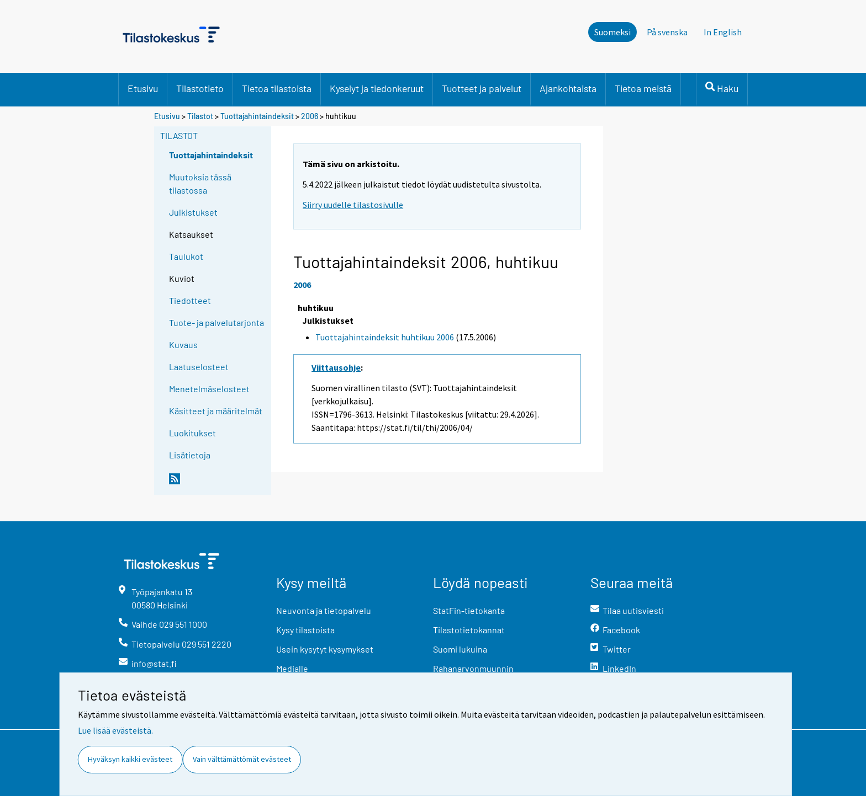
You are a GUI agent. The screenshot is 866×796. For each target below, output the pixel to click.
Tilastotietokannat (469, 629)
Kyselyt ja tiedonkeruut (377, 88)
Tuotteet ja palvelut (481, 88)
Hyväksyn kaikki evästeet (130, 759)
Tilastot (200, 116)
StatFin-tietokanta (469, 610)
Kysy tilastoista (305, 629)
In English (723, 32)
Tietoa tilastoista (276, 88)
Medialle (292, 668)
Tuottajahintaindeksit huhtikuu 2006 (384, 337)
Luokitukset (192, 433)
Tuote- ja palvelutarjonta (216, 322)
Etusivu (143, 88)
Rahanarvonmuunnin (473, 668)
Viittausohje (336, 367)
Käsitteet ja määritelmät (215, 410)
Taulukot (186, 256)
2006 (309, 116)
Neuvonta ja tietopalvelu (323, 610)
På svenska (667, 32)
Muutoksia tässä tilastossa (200, 183)
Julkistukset (193, 212)
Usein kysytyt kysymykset (324, 649)
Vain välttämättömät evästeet (242, 759)
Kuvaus (183, 344)
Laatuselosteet (199, 366)
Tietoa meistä (643, 88)
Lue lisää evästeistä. (115, 730)
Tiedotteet (190, 300)
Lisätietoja (189, 455)
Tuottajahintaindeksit (257, 116)
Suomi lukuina (460, 649)
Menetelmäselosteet (209, 388)
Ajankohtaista (568, 88)
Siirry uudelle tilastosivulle (353, 204)
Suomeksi (612, 32)
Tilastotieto (200, 88)
